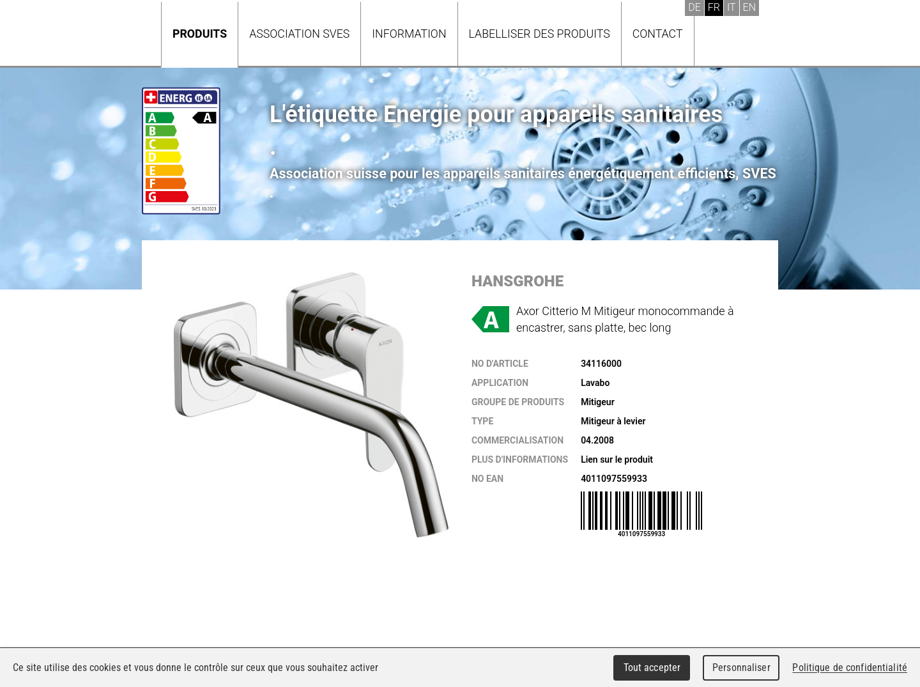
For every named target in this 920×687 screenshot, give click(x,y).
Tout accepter (652, 667)
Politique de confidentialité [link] (849, 667)
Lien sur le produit (617, 459)
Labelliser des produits (539, 33)
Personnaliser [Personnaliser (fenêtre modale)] (741, 667)
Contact (657, 33)
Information (409, 33)
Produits (199, 33)
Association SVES (299, 33)
